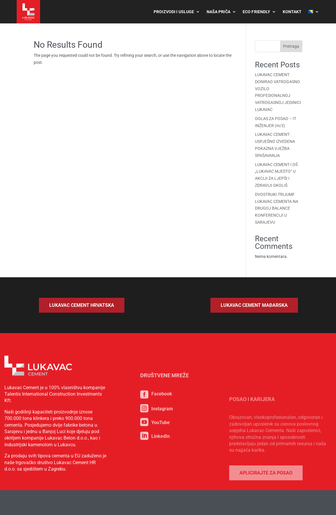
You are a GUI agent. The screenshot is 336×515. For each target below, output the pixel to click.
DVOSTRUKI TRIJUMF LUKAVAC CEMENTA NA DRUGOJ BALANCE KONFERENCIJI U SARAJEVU (276, 208)
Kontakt (292, 11)
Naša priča (218, 11)
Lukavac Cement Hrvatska (81, 305)
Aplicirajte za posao (265, 493)
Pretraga (291, 46)
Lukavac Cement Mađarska (254, 305)
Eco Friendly (256, 11)
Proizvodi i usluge (174, 11)
